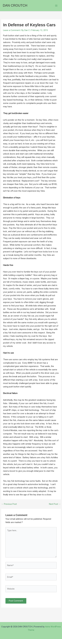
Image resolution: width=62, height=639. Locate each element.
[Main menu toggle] (56, 6)
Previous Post (9, 504)
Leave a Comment (11, 30)
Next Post (55, 504)
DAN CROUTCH (15, 5)
